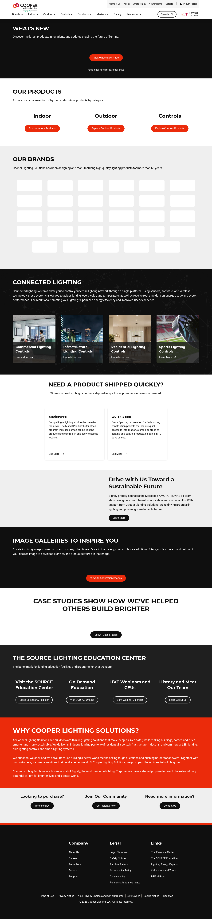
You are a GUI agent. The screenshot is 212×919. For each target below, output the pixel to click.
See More (56, 454)
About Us (74, 852)
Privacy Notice (66, 895)
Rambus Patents (119, 864)
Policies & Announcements (125, 882)
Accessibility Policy (120, 870)
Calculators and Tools (163, 870)
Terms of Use (46, 895)
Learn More (119, 517)
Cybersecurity (117, 876)
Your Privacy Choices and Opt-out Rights (100, 895)
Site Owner (133, 895)
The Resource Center (162, 852)
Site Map (168, 895)
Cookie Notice (151, 895)
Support (73, 876)
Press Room (75, 864)
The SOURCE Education (164, 858)
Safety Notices (118, 858)
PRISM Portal (158, 876)
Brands (73, 870)
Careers (73, 858)
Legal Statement (119, 852)
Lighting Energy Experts (164, 864)
